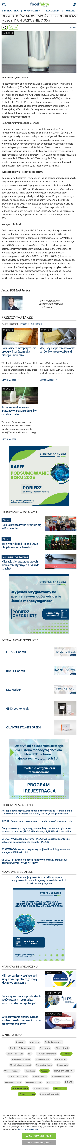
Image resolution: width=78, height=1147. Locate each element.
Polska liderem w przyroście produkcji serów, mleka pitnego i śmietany (19, 351)
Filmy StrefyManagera (46, 1054)
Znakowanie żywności (59, 1093)
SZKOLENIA (52, 10)
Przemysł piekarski (61, 1082)
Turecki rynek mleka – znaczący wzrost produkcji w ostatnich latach (19, 410)
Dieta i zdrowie (62, 1048)
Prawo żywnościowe (17, 1076)
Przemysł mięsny (64, 1076)
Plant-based (42, 1070)
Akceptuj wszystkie (37, 1136)
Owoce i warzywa (24, 1070)
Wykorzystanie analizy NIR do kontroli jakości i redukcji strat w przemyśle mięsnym (21, 1020)
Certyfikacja (45, 1048)
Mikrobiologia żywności (20, 1065)
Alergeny (20, 1042)
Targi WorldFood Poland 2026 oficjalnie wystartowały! (20, 545)
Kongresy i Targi (42, 1059)
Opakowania (63, 1065)
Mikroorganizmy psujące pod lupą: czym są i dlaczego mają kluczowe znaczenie (19, 979)
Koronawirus (61, 1059)
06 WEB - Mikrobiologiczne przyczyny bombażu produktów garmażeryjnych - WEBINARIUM (34, 861)
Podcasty (58, 1070)
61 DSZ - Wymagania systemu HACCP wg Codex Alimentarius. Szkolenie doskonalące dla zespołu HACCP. (36, 840)
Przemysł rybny (11, 1088)
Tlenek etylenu (15, 1093)
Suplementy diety (65, 1088)
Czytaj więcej (9, 379)
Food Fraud (67, 1054)
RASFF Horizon (15, 670)
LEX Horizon (13, 689)
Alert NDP (34, 1042)
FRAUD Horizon (16, 651)
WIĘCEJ (70, 10)
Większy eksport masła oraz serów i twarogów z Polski (57, 349)
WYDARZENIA (32, 10)
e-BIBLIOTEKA (10, 10)
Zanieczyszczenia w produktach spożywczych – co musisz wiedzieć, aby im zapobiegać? (21, 999)
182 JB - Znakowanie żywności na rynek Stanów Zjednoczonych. (37, 820)
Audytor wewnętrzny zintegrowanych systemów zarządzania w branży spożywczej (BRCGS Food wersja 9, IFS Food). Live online (37, 830)
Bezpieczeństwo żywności (21, 1048)
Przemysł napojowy (40, 1082)
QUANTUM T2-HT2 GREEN (23, 727)
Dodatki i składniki (14, 1054)
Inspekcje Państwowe (20, 1059)
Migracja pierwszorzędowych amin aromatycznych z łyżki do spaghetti (20, 565)
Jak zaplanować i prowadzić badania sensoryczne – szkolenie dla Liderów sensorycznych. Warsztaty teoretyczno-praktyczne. (37, 812)
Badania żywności (53, 1042)
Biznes (73, 27)
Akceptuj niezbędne (37, 1142)
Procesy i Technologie (42, 1076)
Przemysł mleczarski (31, 323)
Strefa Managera (44, 1088)
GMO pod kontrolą (17, 708)
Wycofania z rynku (36, 1093)
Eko (29, 1054)
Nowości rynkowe (44, 1065)
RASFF (26, 1087)
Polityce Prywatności (28, 1129)
